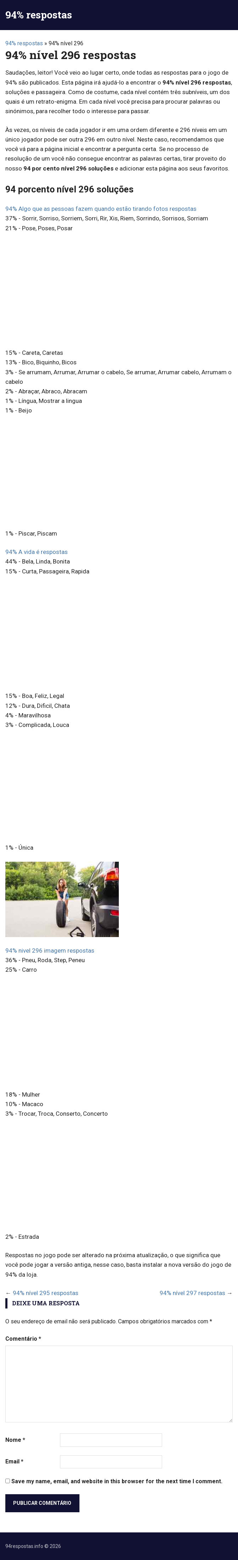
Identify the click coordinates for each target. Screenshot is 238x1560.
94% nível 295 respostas (45, 1292)
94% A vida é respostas (36, 551)
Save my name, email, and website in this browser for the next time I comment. (116, 1481)
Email (14, 1461)
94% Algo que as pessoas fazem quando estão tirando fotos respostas (101, 208)
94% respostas (38, 14)
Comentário (23, 1338)
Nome (15, 1440)
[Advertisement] (119, 291)
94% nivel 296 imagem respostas (49, 950)
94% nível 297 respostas (192, 1292)
